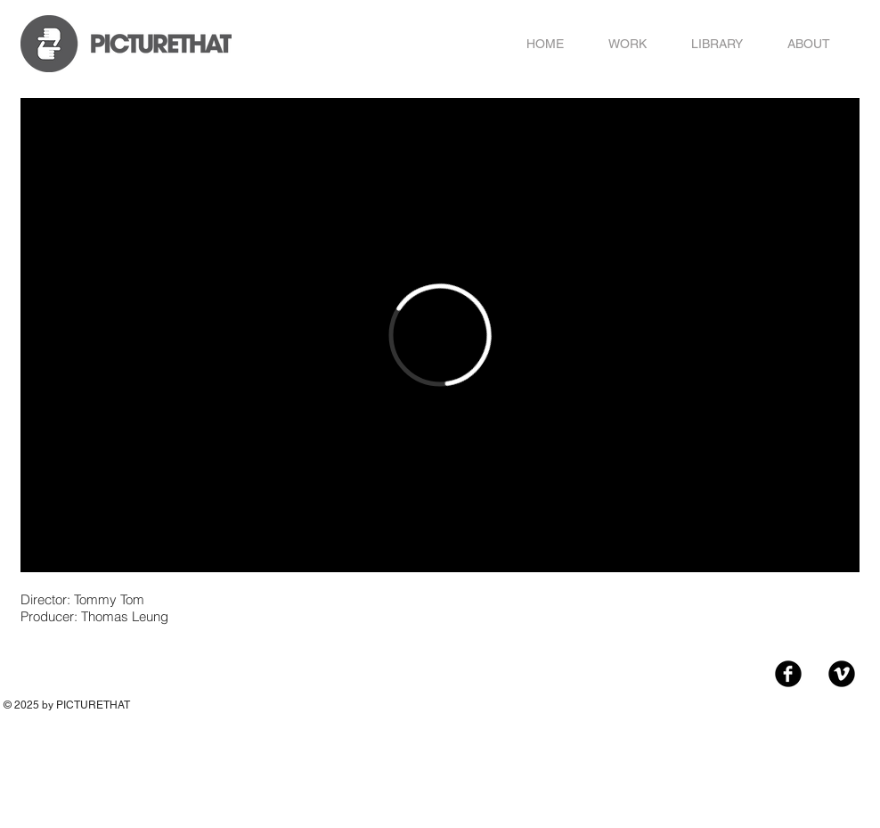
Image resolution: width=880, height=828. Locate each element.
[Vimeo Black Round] (841, 673)
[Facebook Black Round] (788, 673)
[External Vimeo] (440, 335)
